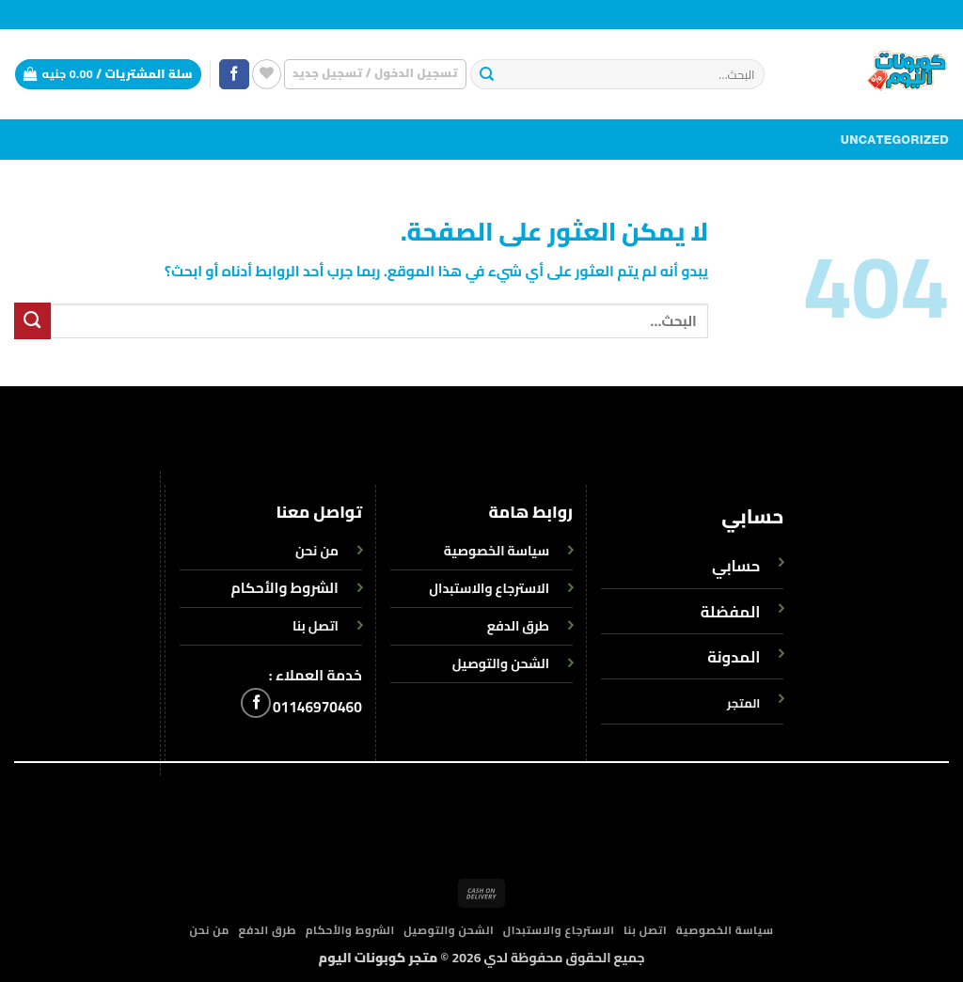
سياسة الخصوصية (725, 930)
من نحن (209, 930)
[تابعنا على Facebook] (234, 74)
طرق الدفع (267, 930)
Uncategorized (895, 140)
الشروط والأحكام (285, 587)
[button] (375, 73)
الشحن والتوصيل (448, 930)
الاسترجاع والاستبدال (559, 930)
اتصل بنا (645, 930)
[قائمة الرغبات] (266, 73)
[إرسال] (486, 74)
